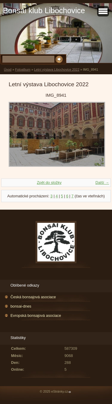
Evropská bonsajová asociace (35, 315)
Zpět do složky (49, 182)
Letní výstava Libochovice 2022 (56, 69)
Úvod (7, 69)
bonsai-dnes (20, 306)
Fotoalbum (22, 69)
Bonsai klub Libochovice (44, 10)
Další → (102, 182)
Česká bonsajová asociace (33, 297)
